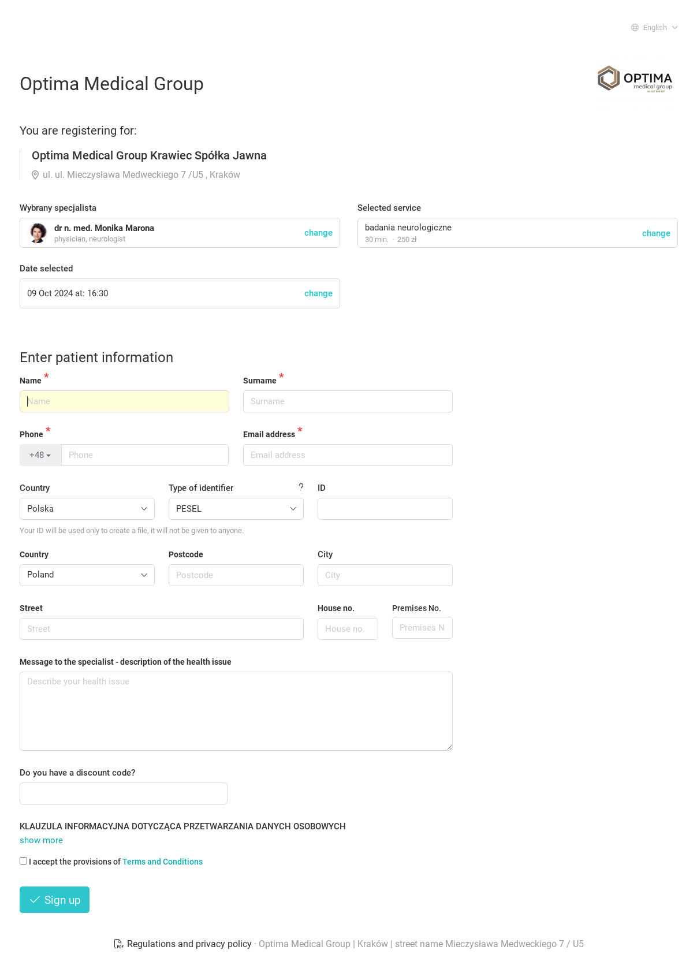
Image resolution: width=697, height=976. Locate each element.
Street (31, 608)
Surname (260, 380)
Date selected (46, 268)
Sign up (54, 900)
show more (41, 840)
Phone (31, 434)
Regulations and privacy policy (183, 943)
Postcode (186, 554)
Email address (269, 434)
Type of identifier (201, 488)
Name (31, 380)
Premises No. (416, 608)
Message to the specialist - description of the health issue (126, 661)
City (325, 554)
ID (322, 488)
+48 (40, 455)
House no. (336, 608)
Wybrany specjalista (58, 208)
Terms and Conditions (162, 861)
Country (35, 488)
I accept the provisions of (111, 861)
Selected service (389, 208)
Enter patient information (96, 357)
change (656, 233)
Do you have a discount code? (77, 773)
